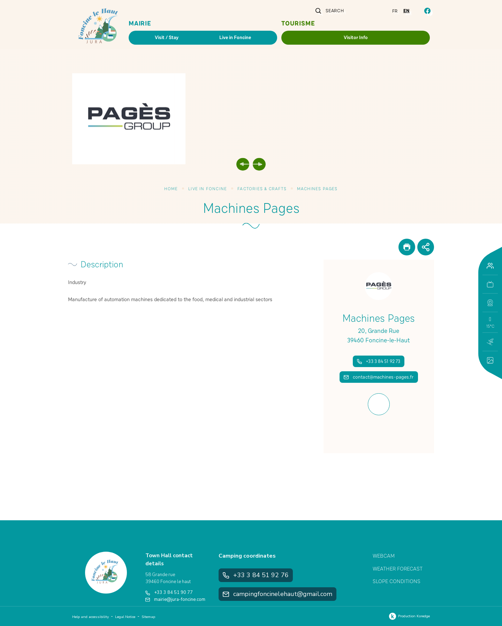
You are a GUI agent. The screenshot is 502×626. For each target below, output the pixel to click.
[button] (490, 303)
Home (171, 189)
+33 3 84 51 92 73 (378, 361)
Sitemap (148, 616)
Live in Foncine (207, 189)
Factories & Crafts (262, 189)
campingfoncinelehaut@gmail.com (277, 594)
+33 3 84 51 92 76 (256, 575)
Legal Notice (125, 616)
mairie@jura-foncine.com (175, 599)
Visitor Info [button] (356, 37)
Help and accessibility (90, 616)
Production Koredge (408, 616)
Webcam (384, 555)
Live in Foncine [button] (235, 37)
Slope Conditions (396, 581)
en (406, 11)
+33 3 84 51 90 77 (169, 592)
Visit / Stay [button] (166, 37)
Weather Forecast (398, 568)
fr (395, 11)
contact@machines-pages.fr (379, 377)
